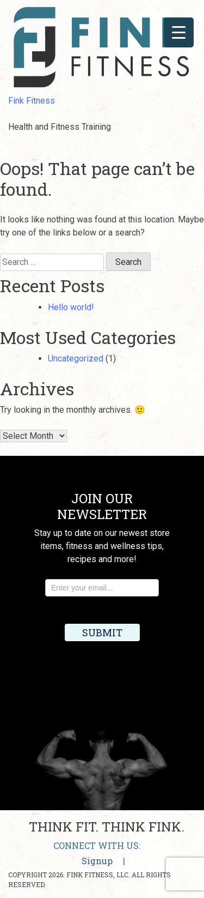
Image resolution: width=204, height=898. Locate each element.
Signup (97, 860)
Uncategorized (75, 358)
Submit (102, 632)
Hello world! (71, 307)
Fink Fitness (31, 100)
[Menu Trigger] (179, 32)
